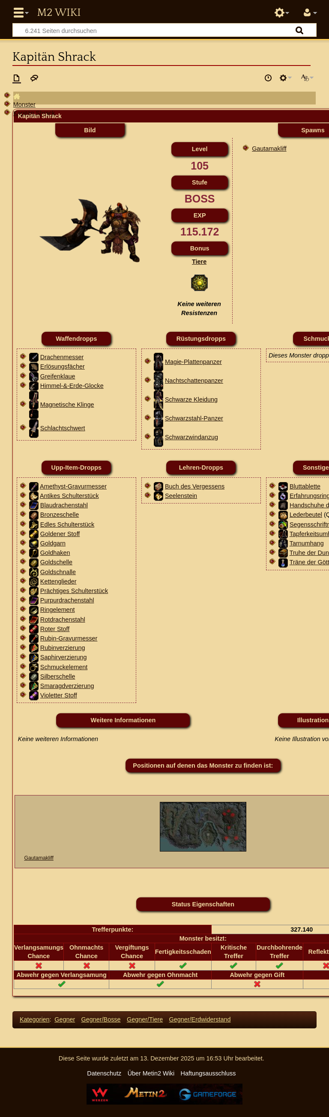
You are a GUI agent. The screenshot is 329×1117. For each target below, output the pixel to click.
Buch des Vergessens (194, 486)
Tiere (199, 261)
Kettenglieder (58, 581)
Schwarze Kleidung (191, 399)
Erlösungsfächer (62, 366)
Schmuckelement (63, 667)
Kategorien (35, 1019)
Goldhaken (55, 552)
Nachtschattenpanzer (194, 380)
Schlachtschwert (62, 428)
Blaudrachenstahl (64, 505)
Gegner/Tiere (145, 1019)
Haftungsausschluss (208, 1073)
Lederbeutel (306, 514)
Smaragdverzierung (67, 685)
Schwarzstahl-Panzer (194, 418)
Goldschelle (56, 562)
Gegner (64, 1019)
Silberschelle (57, 676)
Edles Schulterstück (67, 524)
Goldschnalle (58, 572)
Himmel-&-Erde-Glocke (72, 385)
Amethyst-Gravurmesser (73, 486)
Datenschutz (104, 1073)
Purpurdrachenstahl (67, 600)
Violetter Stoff (58, 695)
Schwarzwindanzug (191, 437)
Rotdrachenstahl (62, 619)
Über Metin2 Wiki (151, 1073)
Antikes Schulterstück (69, 495)
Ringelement (57, 609)
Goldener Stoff (60, 533)
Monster (24, 104)
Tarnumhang (307, 543)
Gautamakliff (269, 148)
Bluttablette (305, 486)
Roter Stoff (55, 629)
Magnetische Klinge (67, 404)
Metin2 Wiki (59, 13)
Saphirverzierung (63, 657)
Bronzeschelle (59, 514)
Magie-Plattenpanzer (193, 361)
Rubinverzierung (62, 647)
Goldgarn (53, 543)
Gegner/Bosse (101, 1019)
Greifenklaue (57, 376)
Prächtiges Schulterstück (74, 590)
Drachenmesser (62, 357)
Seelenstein (181, 495)
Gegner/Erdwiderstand (200, 1019)
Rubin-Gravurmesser (69, 638)
